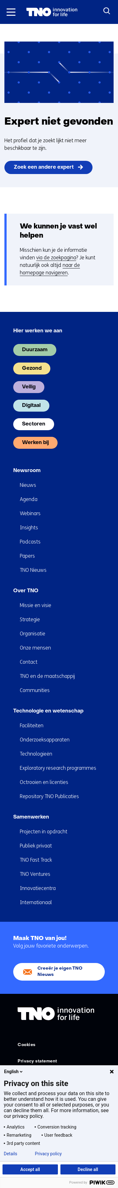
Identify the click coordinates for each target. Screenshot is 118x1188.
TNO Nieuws (33, 570)
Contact (28, 662)
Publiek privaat (36, 846)
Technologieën (36, 754)
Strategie (30, 619)
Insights (29, 528)
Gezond (32, 368)
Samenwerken (31, 817)
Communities (35, 690)
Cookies (27, 1045)
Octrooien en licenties (44, 782)
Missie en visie (35, 605)
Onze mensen (35, 648)
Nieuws (28, 485)
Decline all (88, 1169)
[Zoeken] (107, 11)
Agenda (28, 499)
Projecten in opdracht (43, 832)
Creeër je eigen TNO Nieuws (59, 971)
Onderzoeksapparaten (45, 740)
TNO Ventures (35, 874)
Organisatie (32, 634)
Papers (27, 556)
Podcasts (30, 542)
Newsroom (27, 470)
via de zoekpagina (56, 258)
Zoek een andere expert (44, 167)
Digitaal (31, 405)
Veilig (29, 387)
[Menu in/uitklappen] (11, 12)
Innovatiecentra (38, 888)
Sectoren (33, 424)
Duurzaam (35, 349)
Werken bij (35, 442)
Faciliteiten (31, 726)
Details (10, 1153)
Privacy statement (37, 1061)
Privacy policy (48, 1153)
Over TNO (25, 591)
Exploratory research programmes (58, 768)
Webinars (30, 513)
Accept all (30, 1169)
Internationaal (36, 902)
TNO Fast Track (36, 860)
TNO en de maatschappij (47, 676)
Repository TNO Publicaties (49, 796)
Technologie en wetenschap (48, 711)
